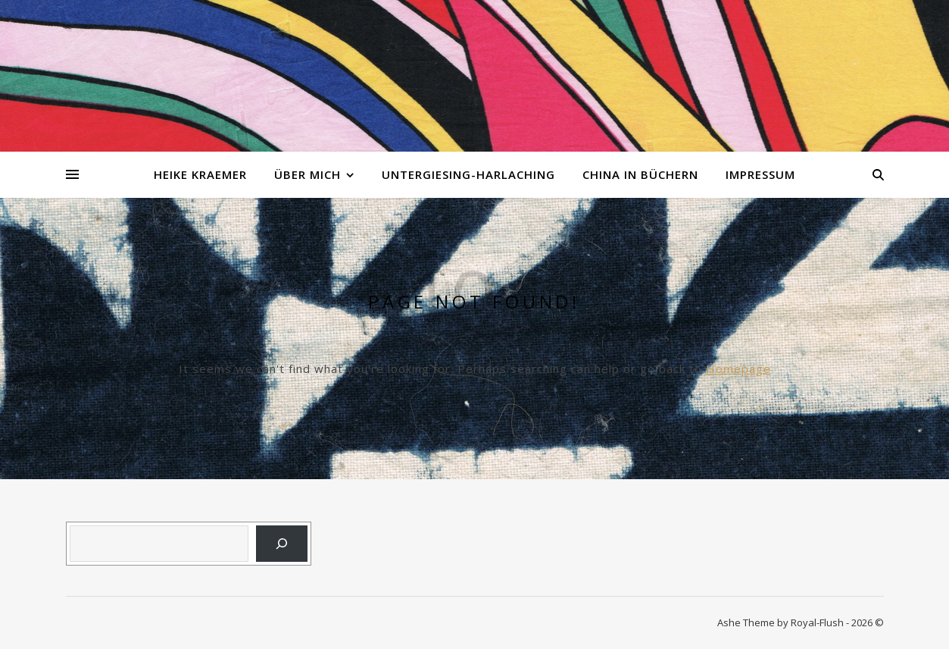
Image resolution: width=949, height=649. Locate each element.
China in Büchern (640, 174)
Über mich (307, 174)
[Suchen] (281, 543)
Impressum (760, 174)
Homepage (738, 368)
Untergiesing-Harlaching (468, 174)
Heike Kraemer (200, 174)
